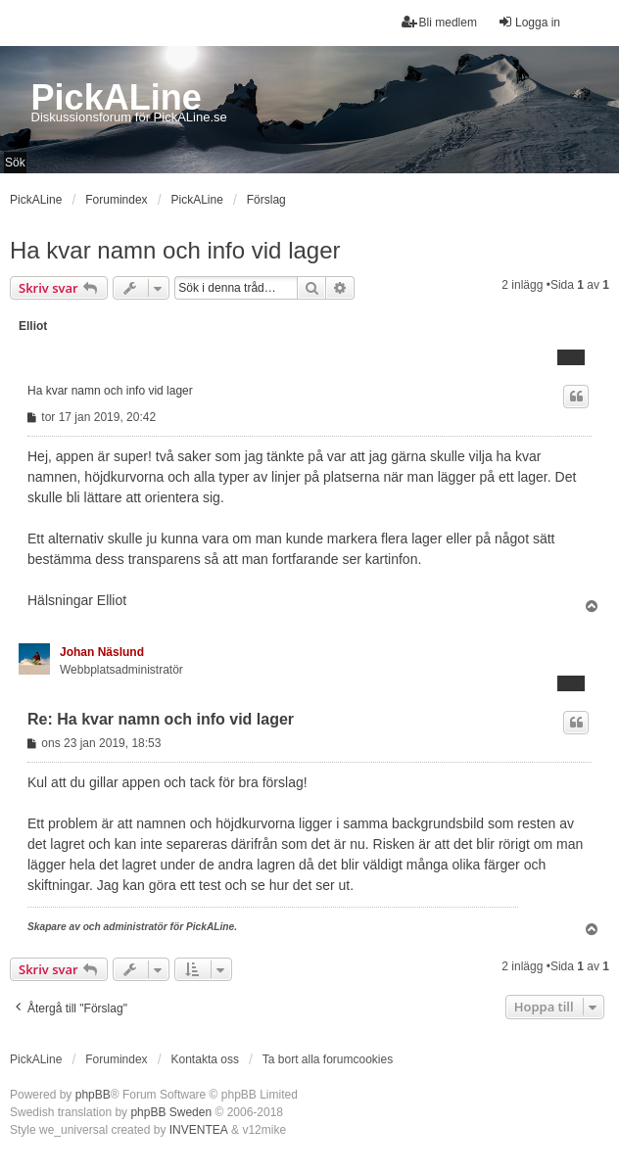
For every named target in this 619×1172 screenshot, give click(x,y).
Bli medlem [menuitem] (439, 22)
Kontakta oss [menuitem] (205, 1059)
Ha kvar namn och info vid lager (175, 250)
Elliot (33, 326)
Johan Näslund (102, 652)
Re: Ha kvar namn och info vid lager (160, 719)
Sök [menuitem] (15, 162)
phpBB (93, 1095)
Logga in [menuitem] (529, 22)
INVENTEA (198, 1130)
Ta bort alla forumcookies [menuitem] (327, 1059)
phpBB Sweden (171, 1112)
